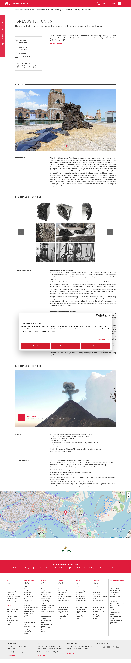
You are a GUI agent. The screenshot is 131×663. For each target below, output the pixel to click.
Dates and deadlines (47, 606)
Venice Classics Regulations (46, 593)
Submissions (11, 604)
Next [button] (110, 120)
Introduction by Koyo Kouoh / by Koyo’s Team (13, 598)
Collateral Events (29, 609)
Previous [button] (21, 120)
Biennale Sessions (12, 602)
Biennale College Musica (81, 601)
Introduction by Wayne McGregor (65, 597)
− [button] (128, 496)
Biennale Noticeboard (62, 568)
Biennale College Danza (63, 601)
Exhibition (10, 587)
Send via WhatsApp (35, 67)
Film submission (46, 596)
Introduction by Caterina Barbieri (81, 597)
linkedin (117, 648)
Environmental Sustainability (78, 568)
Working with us (94, 568)
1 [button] (64, 146)
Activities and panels (116, 598)
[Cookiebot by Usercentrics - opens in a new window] (98, 315)
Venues (42, 568)
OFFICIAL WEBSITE (56, 44)
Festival (43, 587)
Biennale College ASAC (117, 603)
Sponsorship (50, 568)
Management (29, 568)
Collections (113, 602)
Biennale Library (115, 588)
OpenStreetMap (120, 537)
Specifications (45, 598)
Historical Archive (115, 590)
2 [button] (66, 146)
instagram (113, 648)
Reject (35, 346)
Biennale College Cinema (46, 608)
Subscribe (70, 654)
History (36, 568)
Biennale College (105, 568)
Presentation (114, 587)
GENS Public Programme (27, 605)
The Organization (18, 568)
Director (9, 589)
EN (105, 3)
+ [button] (128, 493)
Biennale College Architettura (29, 614)
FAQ (8, 615)
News (112, 614)
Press (9, 624)
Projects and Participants (28, 601)
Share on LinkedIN (29, 67)
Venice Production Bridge (46, 603)
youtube (108, 648)
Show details (102, 339)
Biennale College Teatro (98, 601)
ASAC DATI (113, 607)
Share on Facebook (18, 67)
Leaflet (112, 537)
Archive (9, 606)
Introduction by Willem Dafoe (100, 597)
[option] (65, 120)
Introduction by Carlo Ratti (30, 597)
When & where (115, 613)
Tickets (9, 613)
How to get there (13, 620)
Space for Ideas (29, 611)
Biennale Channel (115, 605)
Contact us (115, 568)
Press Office (41, 656)
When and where (12, 609)
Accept (95, 346)
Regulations (45, 591)
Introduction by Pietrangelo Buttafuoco (11, 592)
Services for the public (12, 617)
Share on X (24, 67)
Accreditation (11, 611)
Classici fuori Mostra (47, 611)
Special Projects (115, 596)
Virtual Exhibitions (115, 600)
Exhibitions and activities (114, 593)
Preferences (65, 346)
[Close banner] (109, 315)
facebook (99, 648)
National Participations (31, 607)
